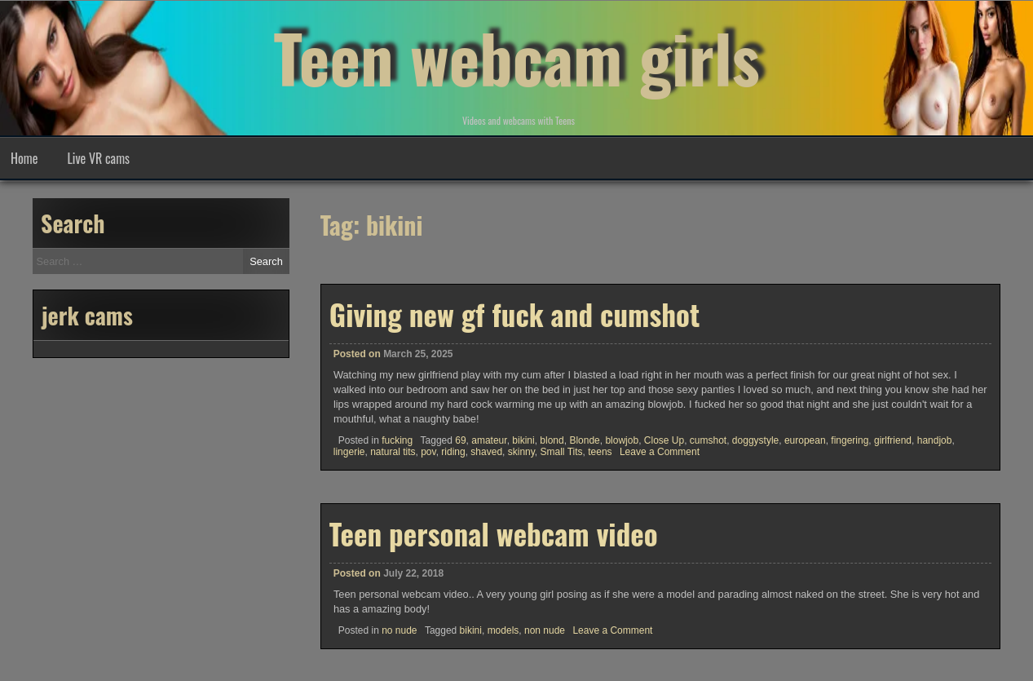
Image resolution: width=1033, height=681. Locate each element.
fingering (849, 440)
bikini (523, 440)
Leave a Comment (660, 452)
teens (599, 452)
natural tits (392, 452)
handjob (934, 440)
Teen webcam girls (516, 57)
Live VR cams (98, 158)
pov (428, 452)
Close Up (664, 440)
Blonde (584, 440)
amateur (488, 440)
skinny (521, 452)
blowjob (621, 440)
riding (453, 452)
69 (460, 440)
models (503, 630)
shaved (486, 452)
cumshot (708, 440)
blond (551, 440)
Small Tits (562, 452)
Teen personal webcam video (493, 533)
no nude (399, 630)
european (805, 440)
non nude (544, 630)
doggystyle (755, 440)
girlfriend (893, 440)
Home (24, 158)
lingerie (349, 452)
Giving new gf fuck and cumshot (514, 314)
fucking (397, 440)
